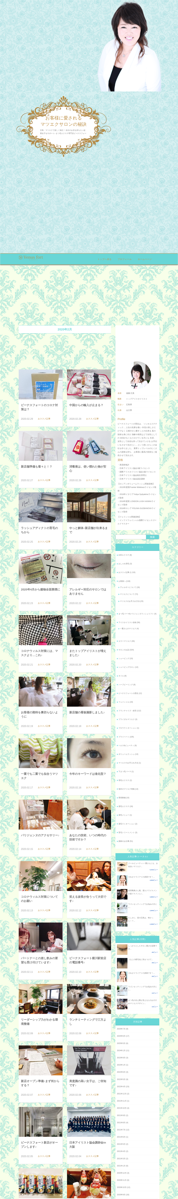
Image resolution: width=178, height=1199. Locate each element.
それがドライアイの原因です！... (141, 877)
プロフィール (125, 259)
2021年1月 (121, 1166)
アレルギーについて (128, 587)
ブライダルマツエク (126, 719)
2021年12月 (122, 1094)
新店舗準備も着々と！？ (36, 466)
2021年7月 (121, 1130)
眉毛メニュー (123, 815)
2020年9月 (121, 1195)
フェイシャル (123, 702)
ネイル (121, 676)
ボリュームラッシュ (126, 754)
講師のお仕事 (123, 841)
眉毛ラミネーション (126, 824)
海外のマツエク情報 (126, 789)
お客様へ (122, 581)
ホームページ (145, 259)
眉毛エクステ (123, 806)
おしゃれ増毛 (123, 564)
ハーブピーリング (125, 685)
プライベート (123, 737)
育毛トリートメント (126, 832)
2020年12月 (122, 1173)
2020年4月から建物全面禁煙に (40, 589)
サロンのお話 (123, 650)
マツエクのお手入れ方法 (130, 601)
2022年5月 (121, 1079)
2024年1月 (121, 1050)
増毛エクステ (123, 780)
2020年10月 (122, 1187)
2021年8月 (121, 1123)
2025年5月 (121, 1043)
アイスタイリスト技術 (127, 622)
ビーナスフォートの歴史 (128, 693)
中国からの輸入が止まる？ (86, 405)
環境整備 (122, 798)
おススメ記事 (123, 572)
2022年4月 (121, 1087)
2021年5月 (121, 1144)
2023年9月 (121, 1058)
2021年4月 (121, 1151)
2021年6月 (121, 1137)
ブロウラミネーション (127, 728)
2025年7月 (121, 1029)
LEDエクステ (123, 555)
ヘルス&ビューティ (126, 745)
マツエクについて (127, 594)
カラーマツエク (124, 641)
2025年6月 (121, 1036)
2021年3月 (121, 1159)
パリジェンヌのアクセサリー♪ (40, 835)
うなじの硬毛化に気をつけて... (140, 959)
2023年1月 (121, 1065)
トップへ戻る (105, 259)
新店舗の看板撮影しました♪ (87, 712)
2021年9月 (121, 1115)
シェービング (123, 658)
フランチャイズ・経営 (127, 711)
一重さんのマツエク (128, 629)
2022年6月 (121, 1072)
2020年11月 (122, 1180)
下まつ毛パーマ (124, 771)
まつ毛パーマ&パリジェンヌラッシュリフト (136, 614)
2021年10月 (122, 1108)
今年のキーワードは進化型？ (87, 773)
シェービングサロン (126, 667)
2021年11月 (122, 1101)
